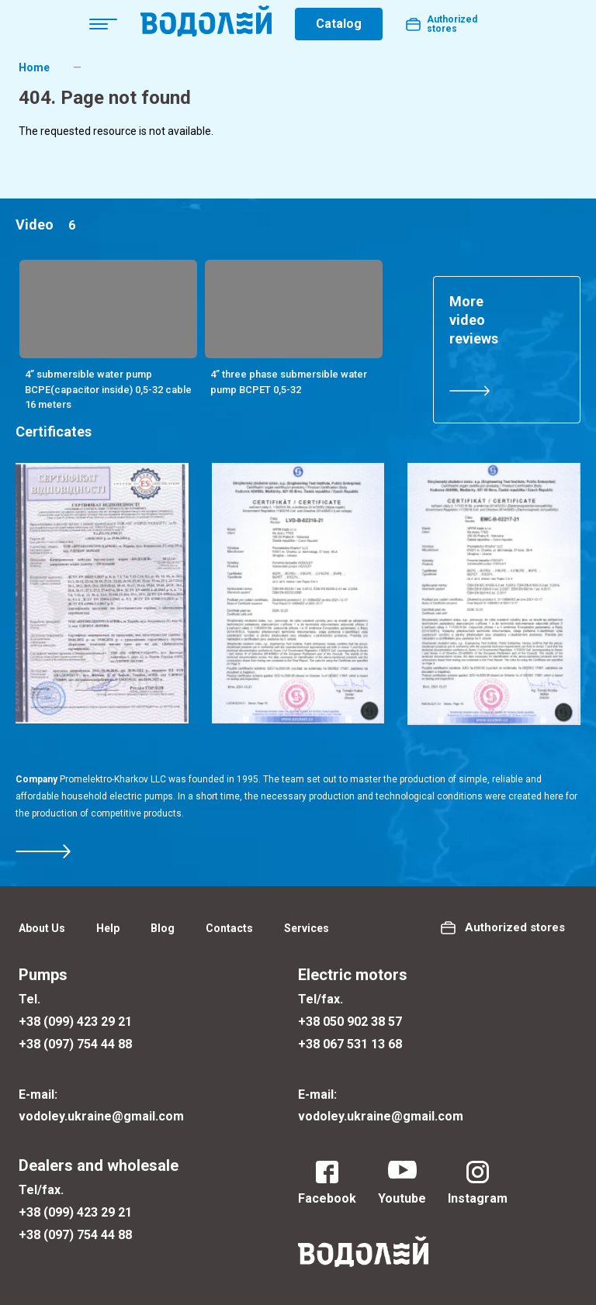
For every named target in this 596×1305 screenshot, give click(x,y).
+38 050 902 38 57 (350, 1021)
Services (306, 928)
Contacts (229, 928)
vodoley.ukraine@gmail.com (101, 1116)
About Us (42, 928)
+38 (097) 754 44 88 (75, 1044)
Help (108, 928)
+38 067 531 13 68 (350, 1044)
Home (34, 67)
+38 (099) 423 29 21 (75, 1021)
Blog (163, 928)
